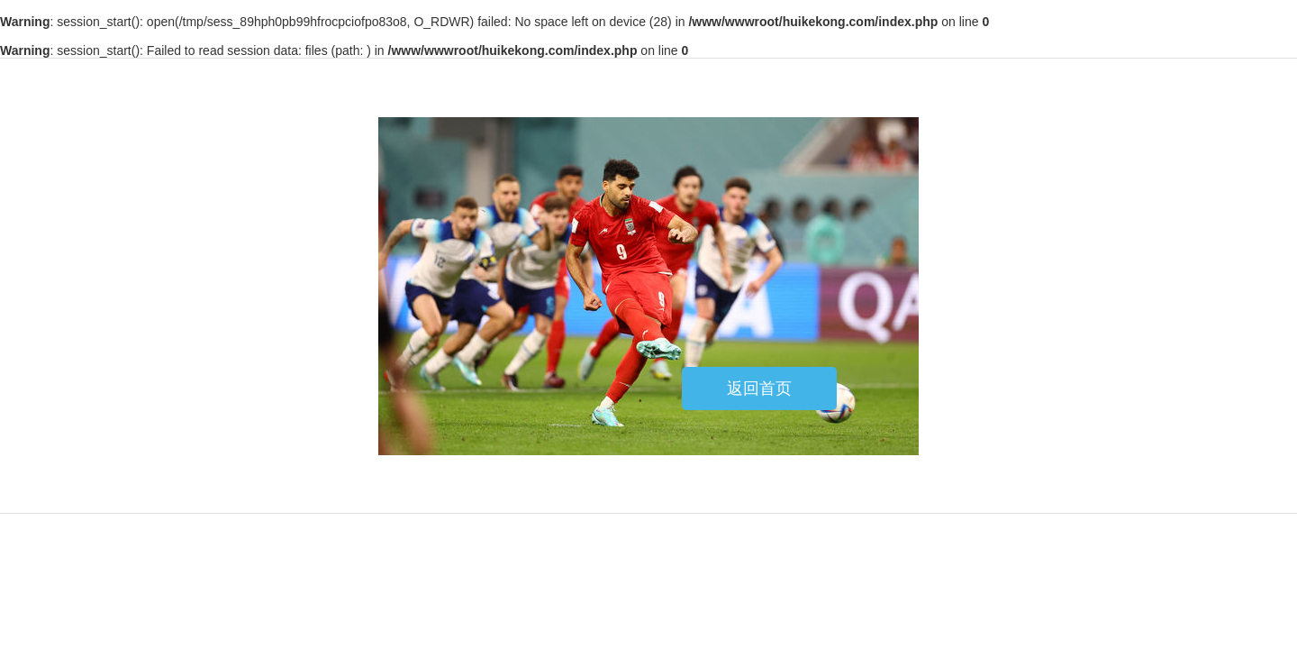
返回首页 (759, 388)
